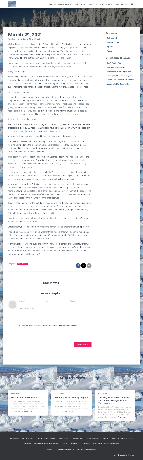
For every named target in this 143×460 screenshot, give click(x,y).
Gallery (109, 4)
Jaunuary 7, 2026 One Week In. (118, 84)
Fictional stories (121, 4)
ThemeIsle (131, 455)
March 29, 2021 (78, 438)
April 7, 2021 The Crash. (46, 438)
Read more (28, 411)
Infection (27, 444)
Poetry (90, 4)
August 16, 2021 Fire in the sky (122, 438)
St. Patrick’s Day (93, 438)
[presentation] (36, 334)
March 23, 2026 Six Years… (116, 67)
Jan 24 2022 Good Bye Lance (80, 444)
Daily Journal (80, 4)
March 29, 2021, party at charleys (22, 438)
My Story (99, 4)
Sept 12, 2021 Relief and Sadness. (46, 444)
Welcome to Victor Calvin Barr (60, 4)
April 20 (105, 438)
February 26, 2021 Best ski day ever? (106, 444)
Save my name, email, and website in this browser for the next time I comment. (50, 326)
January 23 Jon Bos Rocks (86, 449)
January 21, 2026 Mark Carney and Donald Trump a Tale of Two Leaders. (114, 400)
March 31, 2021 (64, 438)
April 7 (64, 444)
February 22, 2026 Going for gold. (119, 72)
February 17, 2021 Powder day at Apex (60, 449)
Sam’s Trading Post (114, 63)
